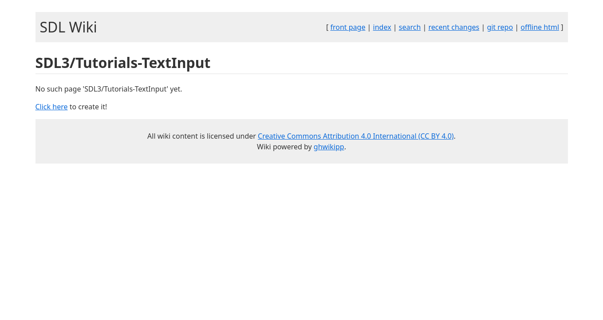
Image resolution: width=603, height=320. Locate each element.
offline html (539, 27)
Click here (51, 107)
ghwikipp (329, 147)
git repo (500, 27)
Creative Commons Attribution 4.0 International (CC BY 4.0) (356, 136)
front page (347, 27)
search (410, 27)
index (382, 27)
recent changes (453, 27)
